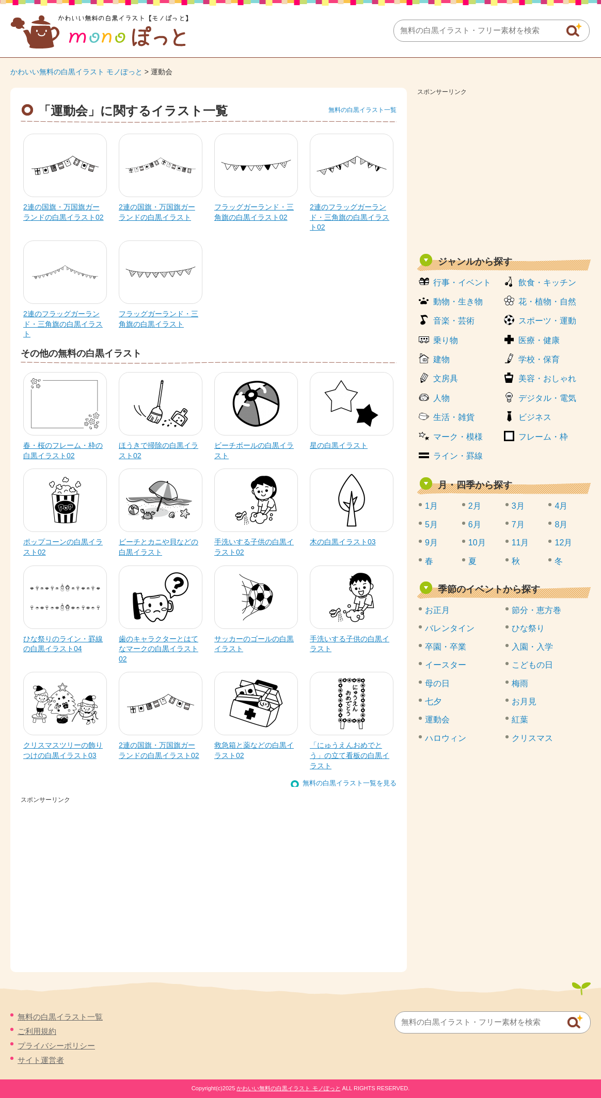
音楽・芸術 (454, 320)
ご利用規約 (37, 1031)
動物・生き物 (458, 301)
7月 (518, 524)
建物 (441, 359)
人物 (441, 398)
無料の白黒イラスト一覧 (362, 110)
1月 (431, 506)
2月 (474, 506)
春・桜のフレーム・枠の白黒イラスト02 (63, 450)
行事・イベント (462, 282)
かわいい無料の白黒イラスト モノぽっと (76, 72)
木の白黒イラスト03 (343, 542)
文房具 (445, 378)
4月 (561, 506)
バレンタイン (450, 628)
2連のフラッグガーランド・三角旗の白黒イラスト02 (349, 217)
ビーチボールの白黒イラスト (254, 450)
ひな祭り (528, 628)
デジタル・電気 (547, 398)
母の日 (437, 683)
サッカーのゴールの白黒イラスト (254, 644)
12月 (563, 542)
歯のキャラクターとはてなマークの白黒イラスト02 (158, 649)
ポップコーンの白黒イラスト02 (63, 547)
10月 (477, 542)
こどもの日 (532, 664)
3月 (518, 506)
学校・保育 (539, 359)
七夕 (433, 701)
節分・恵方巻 (536, 610)
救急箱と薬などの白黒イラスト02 (254, 750)
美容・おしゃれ (547, 378)
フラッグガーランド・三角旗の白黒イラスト (158, 319)
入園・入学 (532, 646)
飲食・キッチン (547, 282)
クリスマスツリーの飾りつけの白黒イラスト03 (63, 750)
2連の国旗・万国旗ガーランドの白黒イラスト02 (63, 212)
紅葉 (520, 719)
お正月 (437, 610)
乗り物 (445, 340)
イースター (445, 664)
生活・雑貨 (454, 417)
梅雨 (520, 683)
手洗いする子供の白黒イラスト (349, 644)
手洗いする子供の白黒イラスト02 (254, 547)
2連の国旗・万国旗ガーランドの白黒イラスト (157, 212)
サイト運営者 (41, 1060)
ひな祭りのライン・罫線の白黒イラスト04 (63, 644)
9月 (431, 542)
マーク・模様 (458, 436)
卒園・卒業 (445, 646)
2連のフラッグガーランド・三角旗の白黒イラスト (63, 324)
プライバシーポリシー (56, 1045)
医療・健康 (539, 340)
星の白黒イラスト (339, 445)
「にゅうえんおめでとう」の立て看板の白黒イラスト (349, 755)
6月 (474, 524)
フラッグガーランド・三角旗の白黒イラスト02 (254, 212)
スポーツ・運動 (547, 320)
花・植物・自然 (547, 301)
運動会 (437, 719)
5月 (431, 524)
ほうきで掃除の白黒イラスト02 (158, 450)
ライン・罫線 (458, 455)
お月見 (524, 701)
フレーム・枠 (543, 436)
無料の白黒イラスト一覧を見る (350, 783)
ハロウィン (445, 738)
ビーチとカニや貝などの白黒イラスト (158, 547)
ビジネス (534, 417)
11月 (520, 542)
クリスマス (532, 738)
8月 (561, 524)
